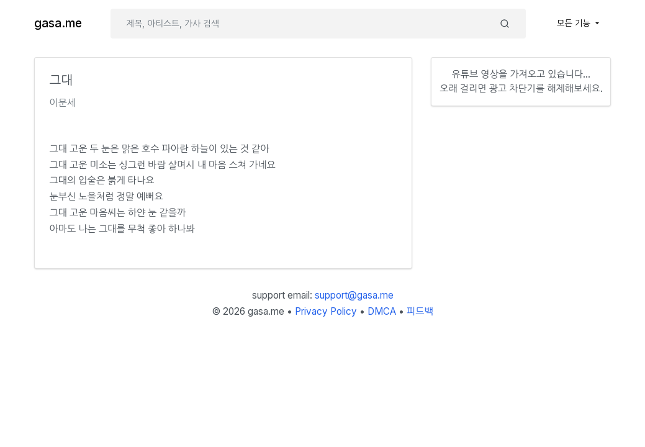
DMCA (382, 311)
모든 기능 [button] (575, 23)
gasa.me (58, 23)
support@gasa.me (354, 295)
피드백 (420, 311)
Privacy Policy (326, 311)
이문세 (63, 103)
